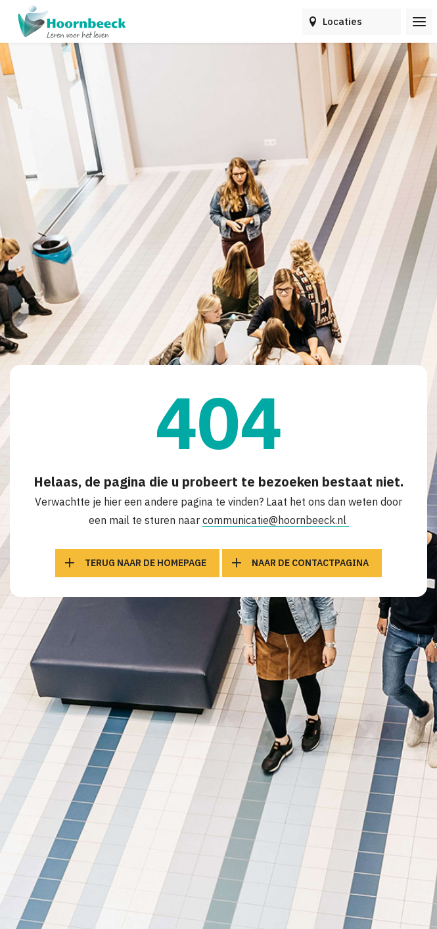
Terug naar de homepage (145, 563)
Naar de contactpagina (310, 563)
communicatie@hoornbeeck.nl (275, 520)
